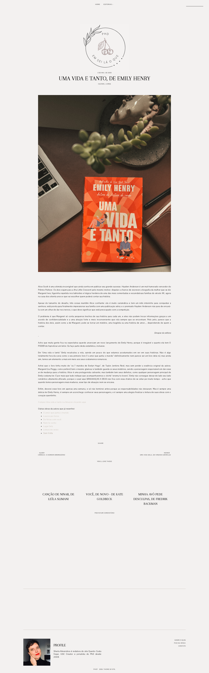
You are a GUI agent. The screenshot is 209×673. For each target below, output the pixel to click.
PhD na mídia (180, 643)
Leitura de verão (50, 429)
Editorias (107, 4)
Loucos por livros (51, 416)
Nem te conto (49, 423)
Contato (182, 646)
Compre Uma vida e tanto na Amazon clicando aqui (62, 402)
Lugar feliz (48, 426)
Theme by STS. (110, 669)
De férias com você (52, 419)
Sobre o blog (180, 640)
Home (97, 4)
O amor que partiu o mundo (56, 412)
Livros (108, 84)
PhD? (95, 669)
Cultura (101, 84)
